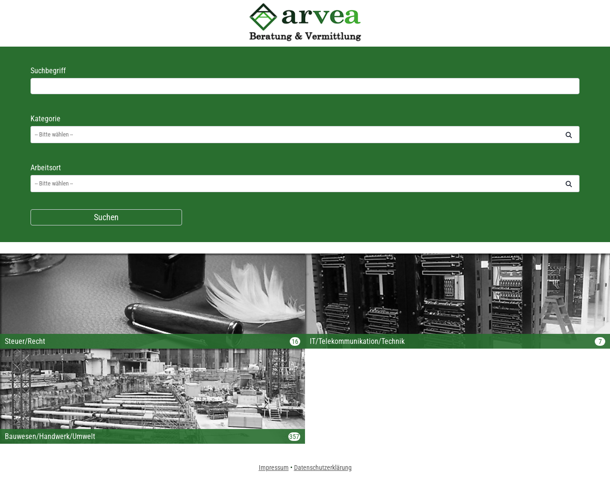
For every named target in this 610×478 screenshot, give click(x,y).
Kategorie (45, 118)
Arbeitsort (45, 167)
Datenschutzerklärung (323, 467)
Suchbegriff (48, 70)
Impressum (274, 467)
